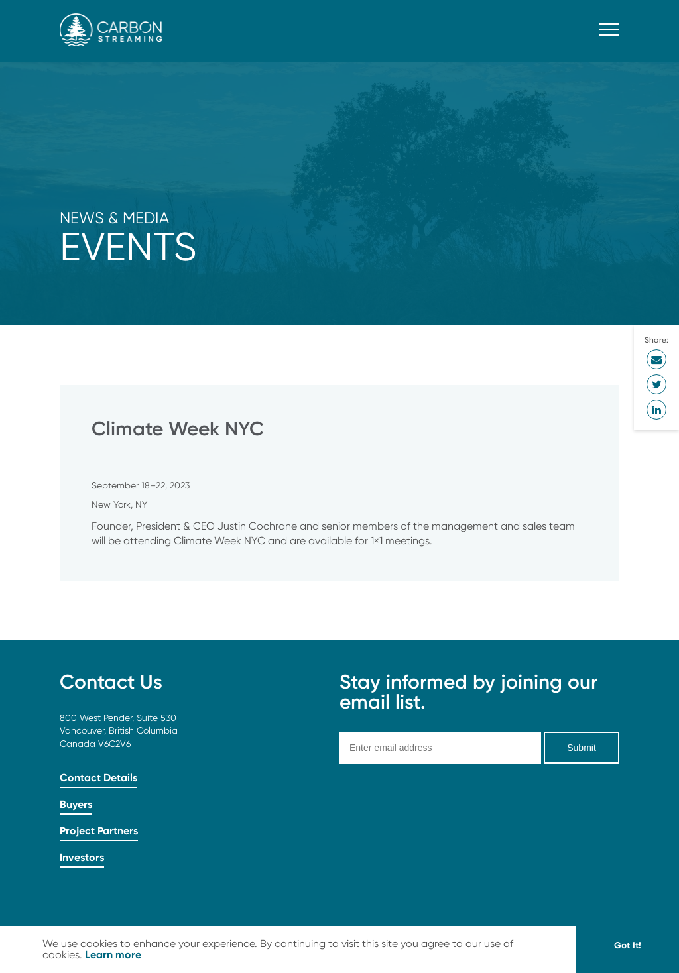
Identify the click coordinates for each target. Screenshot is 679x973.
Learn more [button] (113, 954)
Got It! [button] (627, 945)
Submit (581, 747)
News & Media (114, 217)
